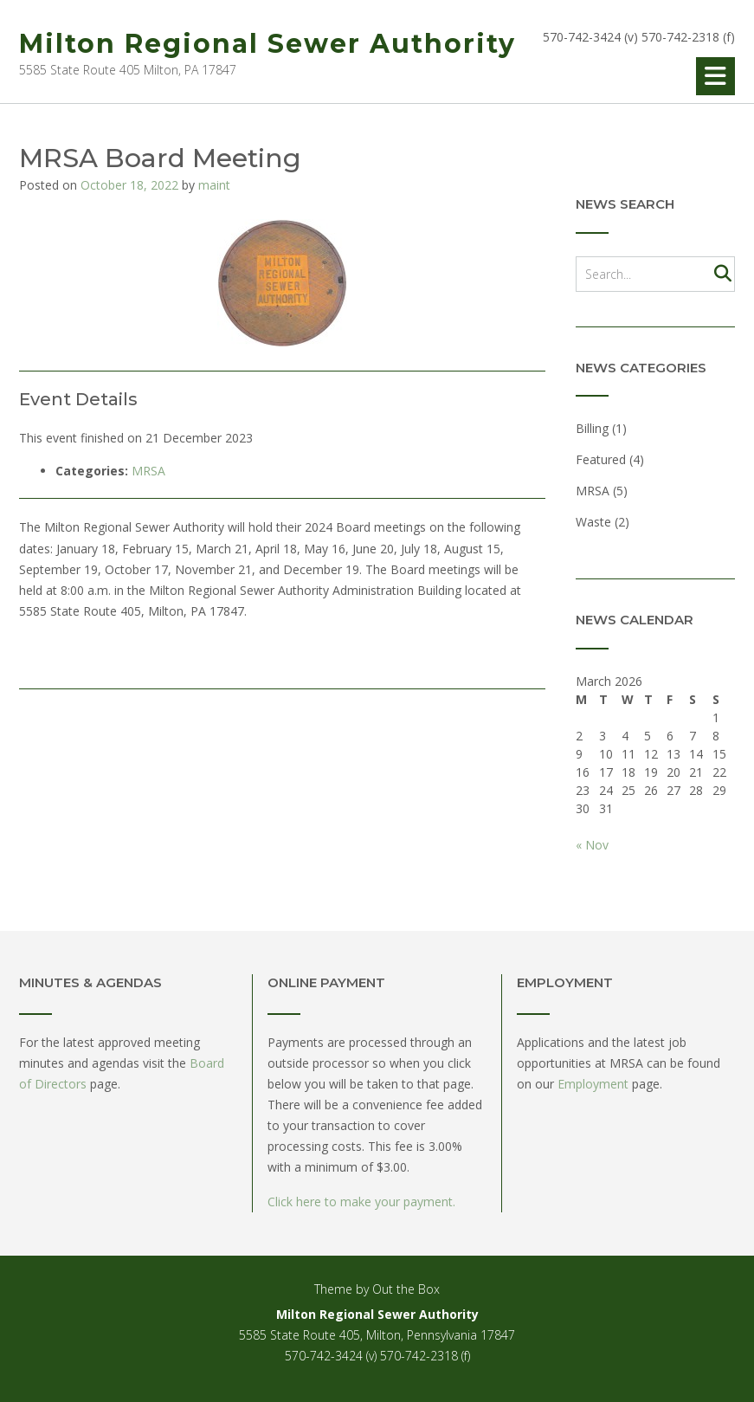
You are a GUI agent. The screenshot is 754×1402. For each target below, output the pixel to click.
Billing (592, 428)
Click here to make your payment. (361, 1201)
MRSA (148, 470)
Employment (592, 1084)
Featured (601, 459)
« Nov (592, 845)
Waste (593, 522)
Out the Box (406, 1289)
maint (214, 185)
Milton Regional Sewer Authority (267, 44)
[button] (715, 76)
